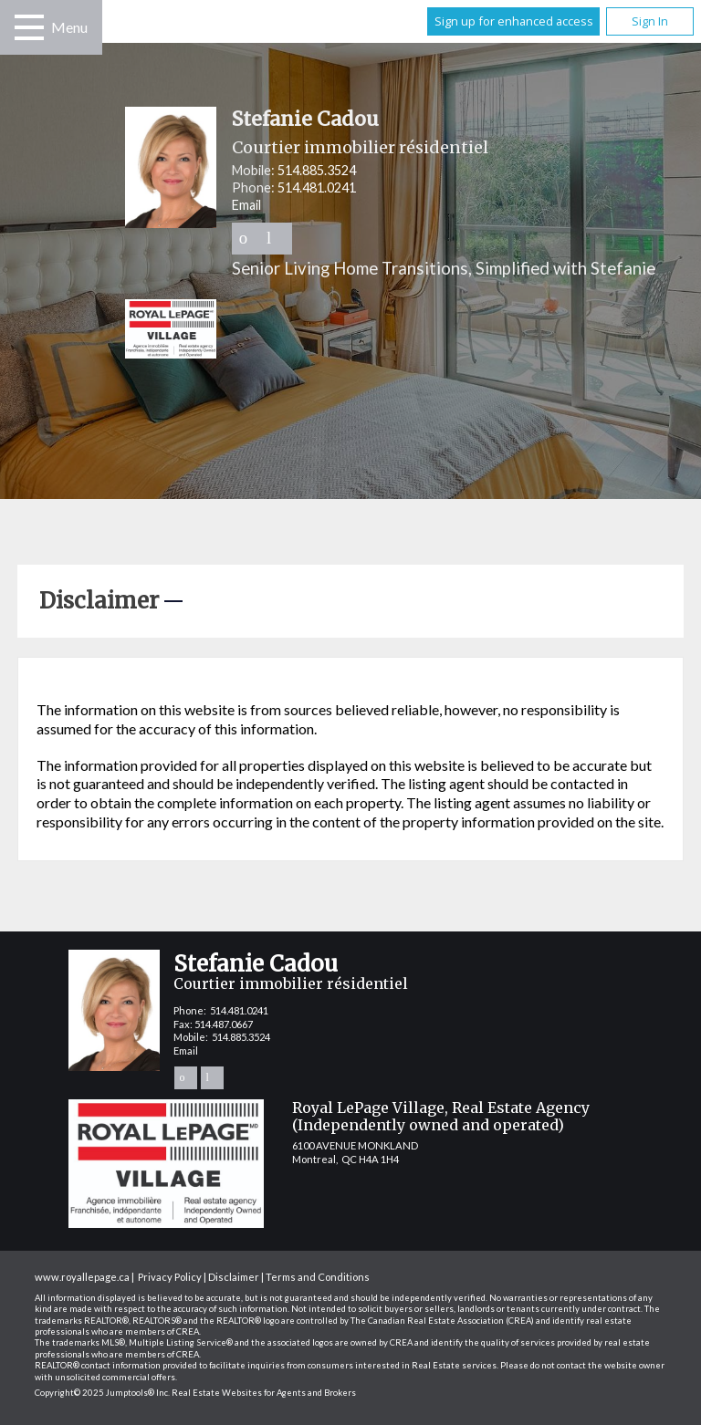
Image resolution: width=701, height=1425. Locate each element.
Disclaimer (233, 1277)
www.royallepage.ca (82, 1277)
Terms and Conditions (318, 1277)
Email (246, 205)
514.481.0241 (316, 187)
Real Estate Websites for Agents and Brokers (264, 1393)
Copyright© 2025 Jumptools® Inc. (102, 1393)
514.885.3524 (316, 170)
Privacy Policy (170, 1277)
